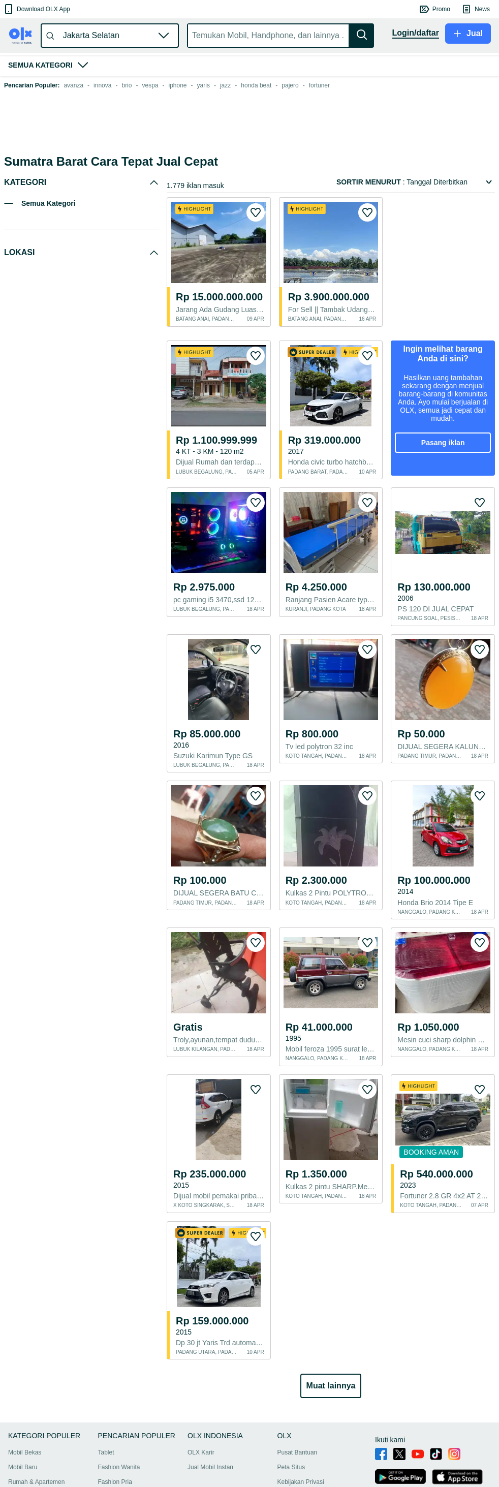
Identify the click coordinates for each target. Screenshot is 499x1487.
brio (126, 85)
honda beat (256, 85)
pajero (290, 85)
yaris (203, 85)
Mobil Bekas (24, 1391)
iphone (178, 85)
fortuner (319, 85)
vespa (150, 85)
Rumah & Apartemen (36, 1420)
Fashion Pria (115, 1420)
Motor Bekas (25, 1435)
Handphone (24, 1450)
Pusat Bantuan (297, 1391)
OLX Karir (201, 1391)
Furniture (110, 1435)
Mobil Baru (22, 1406)
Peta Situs (291, 1406)
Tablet (106, 1391)
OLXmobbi (291, 1450)
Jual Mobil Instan (210, 1406)
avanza (73, 85)
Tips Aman (291, 1435)
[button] (36, 9)
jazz (225, 85)
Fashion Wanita (119, 1406)
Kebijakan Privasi (300, 1420)
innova (102, 85)
